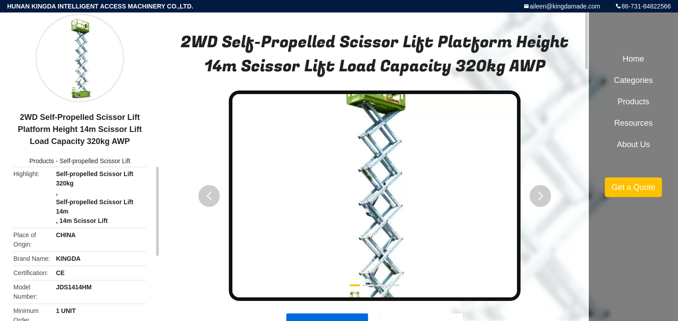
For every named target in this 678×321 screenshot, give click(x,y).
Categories (633, 80)
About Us (633, 144)
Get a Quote (633, 187)
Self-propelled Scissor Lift (94, 161)
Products (41, 161)
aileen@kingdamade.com (564, 6)
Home (633, 58)
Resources (633, 123)
